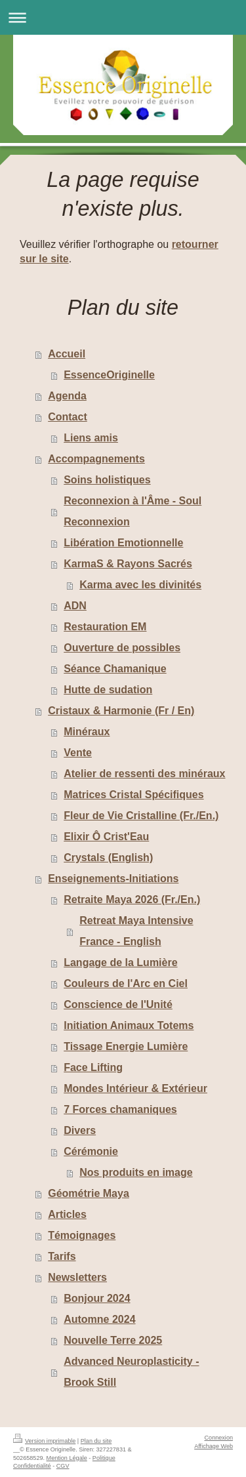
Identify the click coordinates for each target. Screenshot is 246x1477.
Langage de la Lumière (120, 962)
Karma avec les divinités (140, 584)
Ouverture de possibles (122, 647)
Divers (80, 1130)
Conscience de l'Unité (118, 1004)
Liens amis (91, 437)
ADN (75, 605)
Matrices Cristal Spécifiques (133, 794)
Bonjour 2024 (97, 1298)
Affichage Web (213, 1446)
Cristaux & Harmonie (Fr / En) (121, 710)
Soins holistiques (107, 479)
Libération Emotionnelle (123, 542)
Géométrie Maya (88, 1193)
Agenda (67, 395)
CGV (63, 1466)
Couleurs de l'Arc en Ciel (126, 983)
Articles (67, 1214)
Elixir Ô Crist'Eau (106, 836)
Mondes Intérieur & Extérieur (135, 1088)
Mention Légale (67, 1458)
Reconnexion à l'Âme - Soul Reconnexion (132, 511)
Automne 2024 (99, 1319)
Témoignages (81, 1235)
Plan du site (96, 1441)
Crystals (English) (108, 857)
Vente (78, 752)
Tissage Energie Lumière (126, 1046)
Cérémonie (91, 1151)
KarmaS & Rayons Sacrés (128, 563)
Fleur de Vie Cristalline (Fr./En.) (141, 815)
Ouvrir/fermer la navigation (123, 17)
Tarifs (61, 1256)
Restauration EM (105, 626)
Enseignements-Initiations (113, 878)
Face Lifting (93, 1067)
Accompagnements (96, 458)
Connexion (219, 1437)
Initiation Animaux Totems (129, 1025)
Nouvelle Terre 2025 (113, 1340)
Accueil (66, 353)
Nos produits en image (135, 1172)
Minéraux (87, 731)
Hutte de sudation (108, 689)
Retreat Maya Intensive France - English (136, 931)
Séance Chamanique (115, 668)
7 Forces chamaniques (120, 1109)
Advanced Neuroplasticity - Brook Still (131, 1372)
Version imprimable (44, 1441)
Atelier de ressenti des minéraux (144, 773)
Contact (67, 416)
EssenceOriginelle (109, 374)
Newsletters (77, 1277)
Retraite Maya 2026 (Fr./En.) (132, 899)
